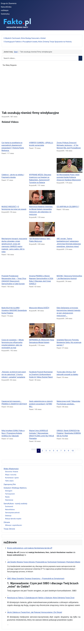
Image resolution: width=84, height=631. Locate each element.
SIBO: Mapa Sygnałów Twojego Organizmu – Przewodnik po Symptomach (35, 579)
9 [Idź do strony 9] (68, 451)
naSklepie (4, 10)
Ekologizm (8, 491)
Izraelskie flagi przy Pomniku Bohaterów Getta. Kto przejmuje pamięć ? (69, 342)
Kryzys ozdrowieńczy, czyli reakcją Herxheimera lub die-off (29, 548)
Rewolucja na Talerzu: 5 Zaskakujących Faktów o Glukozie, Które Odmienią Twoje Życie (40, 598)
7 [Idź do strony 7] (60, 451)
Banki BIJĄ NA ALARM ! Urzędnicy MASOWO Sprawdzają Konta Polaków (14, 310)
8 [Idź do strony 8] (64, 451)
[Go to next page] (76, 449)
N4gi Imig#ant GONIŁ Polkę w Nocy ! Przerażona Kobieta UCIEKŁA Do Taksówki (13, 433)
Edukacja (8, 516)
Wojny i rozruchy (10, 475)
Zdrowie (7, 522)
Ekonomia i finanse (11, 471)
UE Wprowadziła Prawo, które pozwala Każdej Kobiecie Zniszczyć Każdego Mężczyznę (69, 177)
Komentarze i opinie (12, 478)
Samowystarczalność (12, 512)
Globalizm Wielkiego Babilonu (15, 488)
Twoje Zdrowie (9, 529)
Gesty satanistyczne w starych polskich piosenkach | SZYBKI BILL (41, 404)
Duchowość (9, 506)
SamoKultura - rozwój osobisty (15, 504)
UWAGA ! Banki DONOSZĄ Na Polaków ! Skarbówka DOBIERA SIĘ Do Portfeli (69, 433)
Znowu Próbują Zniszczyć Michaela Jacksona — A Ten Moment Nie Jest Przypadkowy (69, 145)
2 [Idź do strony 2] (42, 451)
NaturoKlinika (6, 7)
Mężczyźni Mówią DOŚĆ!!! (39, 308)
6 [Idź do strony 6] (57, 451)
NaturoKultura (10, 509)
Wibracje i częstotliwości (13, 525)
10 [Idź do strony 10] (73, 451)
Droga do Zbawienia (8, 3)
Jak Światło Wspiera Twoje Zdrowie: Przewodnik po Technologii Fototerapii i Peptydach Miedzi (43, 562)
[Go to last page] (79, 449)
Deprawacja (9, 500)
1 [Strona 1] (38, 451)
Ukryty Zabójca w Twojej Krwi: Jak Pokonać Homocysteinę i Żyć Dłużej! (34, 612)
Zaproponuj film (10, 484)
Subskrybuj (5, 14)
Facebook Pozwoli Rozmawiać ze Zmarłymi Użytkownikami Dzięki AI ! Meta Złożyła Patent (41, 374)
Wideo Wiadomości (11, 469)
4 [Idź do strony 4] (49, 451)
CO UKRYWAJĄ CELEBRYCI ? (68, 207)
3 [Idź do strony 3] (46, 451)
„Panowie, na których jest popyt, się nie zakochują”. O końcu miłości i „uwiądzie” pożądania (14, 374)
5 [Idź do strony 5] (53, 451)
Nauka (7, 497)
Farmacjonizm (10, 494)
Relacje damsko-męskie (13, 519)
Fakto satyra (9, 481)
